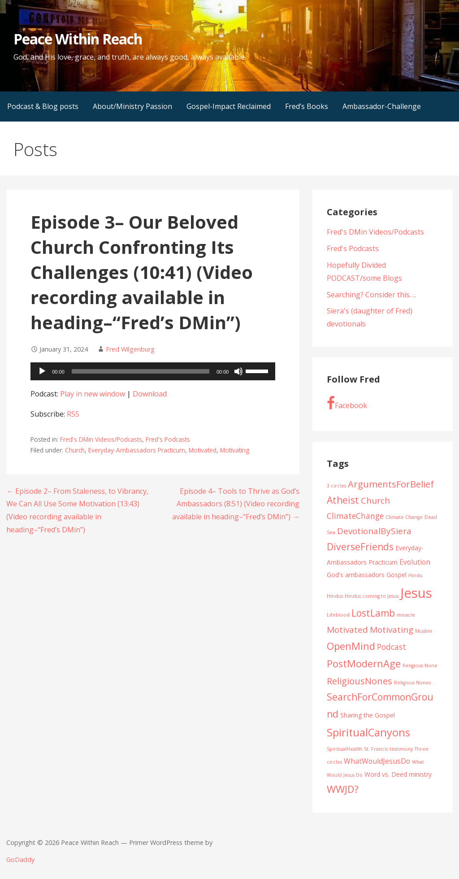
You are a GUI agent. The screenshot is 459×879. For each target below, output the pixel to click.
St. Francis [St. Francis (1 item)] (376, 749)
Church (75, 450)
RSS (73, 414)
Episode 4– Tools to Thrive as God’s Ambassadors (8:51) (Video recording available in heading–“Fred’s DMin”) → (235, 504)
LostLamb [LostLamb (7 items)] (373, 613)
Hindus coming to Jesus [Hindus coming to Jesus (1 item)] (371, 596)
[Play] (42, 371)
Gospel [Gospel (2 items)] (396, 574)
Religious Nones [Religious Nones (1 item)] (412, 682)
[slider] (140, 371)
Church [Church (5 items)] (375, 500)
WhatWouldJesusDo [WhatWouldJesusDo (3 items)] (377, 761)
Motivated (203, 450)
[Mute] (238, 371)
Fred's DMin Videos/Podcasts (101, 439)
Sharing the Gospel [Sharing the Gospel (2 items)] (367, 715)
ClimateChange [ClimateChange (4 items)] (355, 515)
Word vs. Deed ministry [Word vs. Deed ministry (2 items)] (398, 774)
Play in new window (92, 394)
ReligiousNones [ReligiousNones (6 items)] (359, 680)
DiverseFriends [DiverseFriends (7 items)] (360, 546)
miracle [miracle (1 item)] (406, 615)
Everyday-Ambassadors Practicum (136, 450)
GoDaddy (20, 859)
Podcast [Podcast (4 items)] (391, 646)
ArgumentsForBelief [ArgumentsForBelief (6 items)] (391, 484)
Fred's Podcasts (168, 439)
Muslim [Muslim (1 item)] (423, 631)
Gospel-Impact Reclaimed (228, 106)
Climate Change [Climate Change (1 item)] (404, 517)
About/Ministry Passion (132, 106)
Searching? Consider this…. (371, 295)
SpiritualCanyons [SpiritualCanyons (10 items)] (368, 732)
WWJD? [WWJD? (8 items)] (343, 789)
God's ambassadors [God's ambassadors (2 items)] (356, 574)
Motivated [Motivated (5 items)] (347, 629)
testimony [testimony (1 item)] (401, 749)
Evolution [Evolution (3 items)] (414, 562)
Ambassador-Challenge (381, 106)
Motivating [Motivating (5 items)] (391, 629)
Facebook (347, 403)
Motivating (234, 450)
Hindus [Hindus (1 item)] (335, 596)
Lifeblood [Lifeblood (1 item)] (338, 615)
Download (150, 394)
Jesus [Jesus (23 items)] (416, 593)
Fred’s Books (306, 106)
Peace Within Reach (77, 38)
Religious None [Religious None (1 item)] (420, 665)
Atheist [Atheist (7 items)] (343, 500)
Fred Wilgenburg (130, 349)
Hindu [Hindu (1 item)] (415, 575)
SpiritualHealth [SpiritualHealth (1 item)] (344, 749)
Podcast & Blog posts (42, 106)
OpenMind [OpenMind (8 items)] (351, 646)
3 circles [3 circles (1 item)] (336, 486)
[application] (152, 371)
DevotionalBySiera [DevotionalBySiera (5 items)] (374, 531)
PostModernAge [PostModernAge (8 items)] (364, 663)
